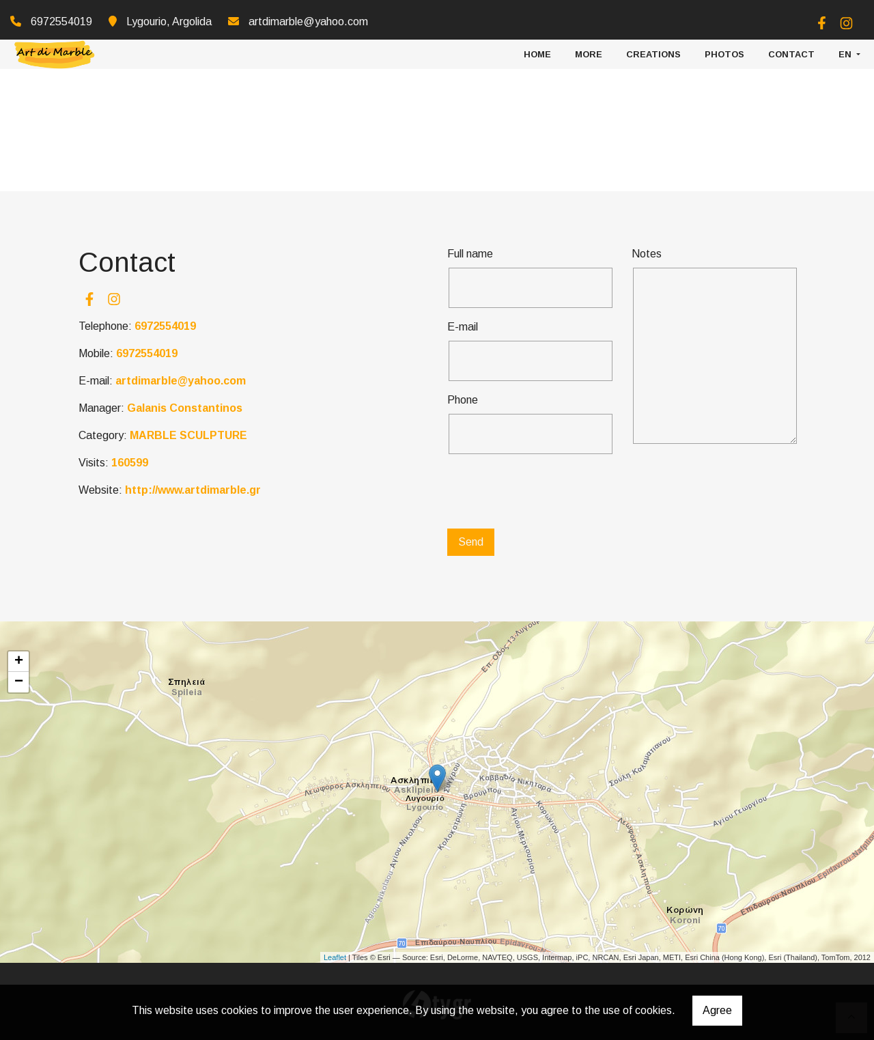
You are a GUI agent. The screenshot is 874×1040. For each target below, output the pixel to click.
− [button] (18, 682)
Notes (647, 253)
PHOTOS (724, 51)
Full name (470, 253)
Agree (717, 1010)
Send (470, 542)
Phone (462, 400)
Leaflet (335, 957)
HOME (537, 51)
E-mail (462, 327)
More (588, 51)
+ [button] (18, 661)
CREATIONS (653, 51)
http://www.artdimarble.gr (193, 490)
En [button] (846, 51)
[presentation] (551, 491)
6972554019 (165, 326)
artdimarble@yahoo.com (308, 21)
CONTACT (791, 51)
